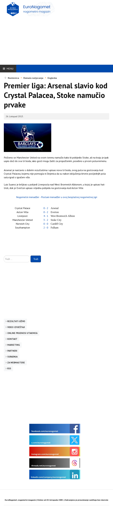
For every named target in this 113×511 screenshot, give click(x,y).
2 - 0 (45, 227)
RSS (9, 368)
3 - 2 (45, 219)
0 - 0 (45, 223)
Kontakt (12, 339)
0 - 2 (45, 208)
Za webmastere (16, 362)
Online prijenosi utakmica (22, 333)
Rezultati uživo (16, 321)
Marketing (13, 344)
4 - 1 (45, 215)
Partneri (12, 350)
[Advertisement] (58, 39)
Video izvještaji (16, 327)
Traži (35, 259)
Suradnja (12, 356)
